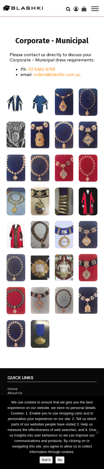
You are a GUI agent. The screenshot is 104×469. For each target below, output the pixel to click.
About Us (14, 393)
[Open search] (68, 8)
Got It (46, 460)
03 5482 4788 (41, 69)
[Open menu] (95, 8)
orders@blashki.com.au (57, 74)
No (60, 460)
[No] (97, 432)
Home (12, 389)
